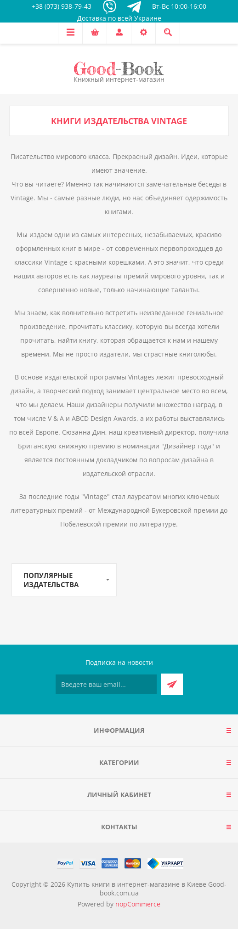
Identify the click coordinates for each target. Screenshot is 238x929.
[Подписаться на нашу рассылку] (106, 684)
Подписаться (172, 684)
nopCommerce (137, 904)
